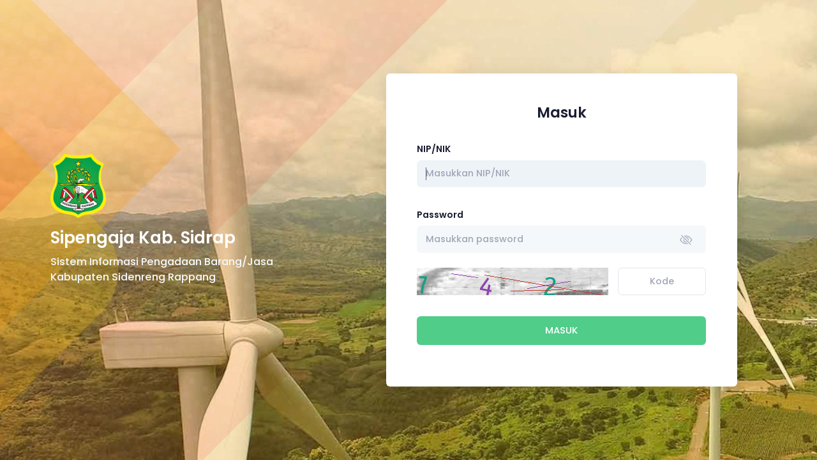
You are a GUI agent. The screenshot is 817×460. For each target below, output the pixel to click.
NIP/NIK (434, 148)
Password (440, 214)
